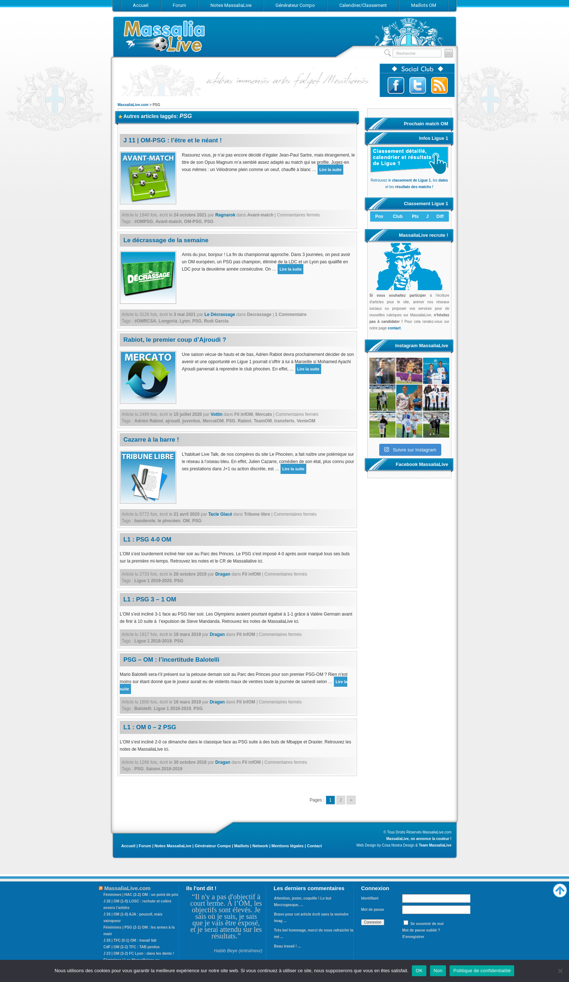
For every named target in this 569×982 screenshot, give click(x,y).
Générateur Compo (213, 846)
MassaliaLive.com (164, 36)
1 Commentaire (291, 314)
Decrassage (259, 314)
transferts (284, 420)
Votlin (216, 414)
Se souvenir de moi (427, 924)
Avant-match (260, 215)
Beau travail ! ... (287, 946)
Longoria (168, 321)
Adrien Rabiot (148, 420)
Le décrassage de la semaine (165, 240)
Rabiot (244, 420)
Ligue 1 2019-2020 (153, 580)
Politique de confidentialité (482, 970)
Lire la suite (330, 169)
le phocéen (168, 520)
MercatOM (213, 420)
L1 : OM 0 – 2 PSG (149, 727)
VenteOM (306, 420)
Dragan (222, 574)
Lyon (185, 321)
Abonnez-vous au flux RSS (439, 85)
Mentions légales (287, 846)
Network (260, 846)
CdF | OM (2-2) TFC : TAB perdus (131, 947)
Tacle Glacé (220, 514)
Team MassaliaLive (435, 845)
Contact (314, 846)
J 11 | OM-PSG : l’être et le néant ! (172, 140)
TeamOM (263, 420)
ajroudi (172, 420)
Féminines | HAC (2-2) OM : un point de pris (140, 895)
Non (438, 970)
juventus (191, 420)
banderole (144, 520)
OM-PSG (193, 221)
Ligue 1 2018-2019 (153, 641)
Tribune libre (257, 514)
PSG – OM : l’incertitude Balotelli (171, 659)
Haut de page (560, 889)
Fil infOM (243, 414)
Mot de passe (372, 910)
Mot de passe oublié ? (421, 930)
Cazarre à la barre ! (151, 439)
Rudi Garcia (216, 321)
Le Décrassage (219, 314)
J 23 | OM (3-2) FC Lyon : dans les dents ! (138, 953)
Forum (145, 846)
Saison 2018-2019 (164, 768)
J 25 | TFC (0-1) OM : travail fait (129, 940)
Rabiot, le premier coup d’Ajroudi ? (174, 339)
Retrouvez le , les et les (409, 180)
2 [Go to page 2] (341, 800)
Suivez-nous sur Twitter (418, 85)
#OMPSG (143, 221)
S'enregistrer (413, 937)
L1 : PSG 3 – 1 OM (149, 599)
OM (186, 520)
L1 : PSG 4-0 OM (147, 539)
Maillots (241, 846)
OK (419, 970)
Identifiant (369, 898)
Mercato (263, 414)
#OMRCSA (145, 321)
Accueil (128, 846)
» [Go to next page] (351, 800)
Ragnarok (225, 215)
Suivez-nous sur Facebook (396, 85)
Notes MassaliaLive (173, 846)
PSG (208, 221)
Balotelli (142, 708)
